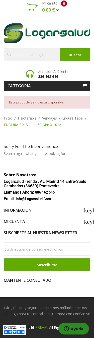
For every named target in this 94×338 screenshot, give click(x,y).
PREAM (41, 327)
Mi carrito (47, 7)
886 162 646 (45, 192)
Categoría (19, 86)
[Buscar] (47, 54)
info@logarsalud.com (33, 199)
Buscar (75, 54)
